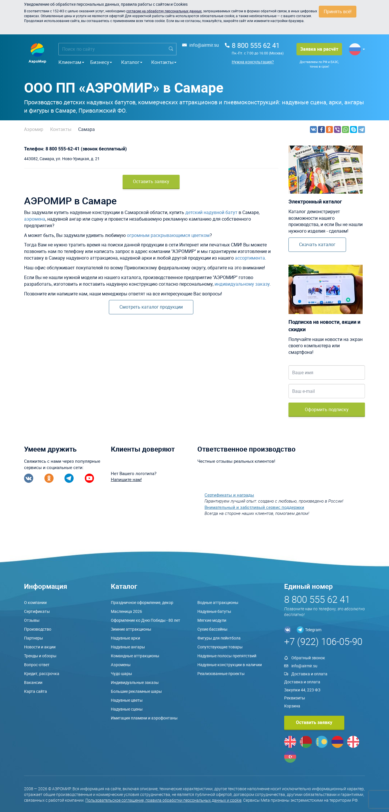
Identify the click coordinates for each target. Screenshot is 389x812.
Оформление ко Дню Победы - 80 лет (145, 620)
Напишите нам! (126, 479)
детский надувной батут (211, 212)
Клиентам (71, 62)
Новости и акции (40, 647)
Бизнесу (101, 62)
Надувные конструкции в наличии (229, 664)
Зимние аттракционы (131, 629)
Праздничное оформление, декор (142, 602)
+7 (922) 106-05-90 (323, 641)
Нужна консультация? (253, 61)
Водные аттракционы (217, 602)
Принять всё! (337, 11)
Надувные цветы (127, 700)
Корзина (292, 706)
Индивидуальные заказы (135, 682)
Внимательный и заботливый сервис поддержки (254, 507)
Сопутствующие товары (220, 647)
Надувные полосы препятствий (226, 655)
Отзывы (32, 620)
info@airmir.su (204, 45)
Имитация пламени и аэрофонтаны (144, 718)
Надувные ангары (128, 647)
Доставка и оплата (309, 673)
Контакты (163, 62)
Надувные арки (125, 638)
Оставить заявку (151, 181)
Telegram (313, 629)
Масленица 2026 (126, 611)
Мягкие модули (211, 620)
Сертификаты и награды (229, 495)
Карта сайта (35, 691)
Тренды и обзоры (40, 655)
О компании (35, 602)
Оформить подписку (327, 409)
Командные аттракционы (135, 655)
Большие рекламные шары (136, 691)
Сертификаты (37, 611)
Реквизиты (294, 698)
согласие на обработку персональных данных (164, 11)
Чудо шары (121, 673)
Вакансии (33, 682)
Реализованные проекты (221, 673)
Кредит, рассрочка (41, 673)
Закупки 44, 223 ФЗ (302, 690)
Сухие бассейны (212, 629)
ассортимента (250, 258)
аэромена (34, 219)
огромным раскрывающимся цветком (168, 235)
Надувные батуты (214, 611)
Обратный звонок (308, 657)
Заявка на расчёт (319, 49)
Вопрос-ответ (37, 664)
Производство (37, 629)
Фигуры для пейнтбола (219, 638)
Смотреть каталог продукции (151, 307)
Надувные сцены (127, 709)
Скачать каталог (317, 244)
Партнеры (33, 638)
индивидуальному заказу (242, 284)
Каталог (131, 62)
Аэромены (121, 664)
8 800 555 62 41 (256, 45)
